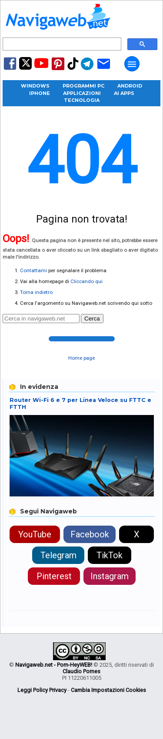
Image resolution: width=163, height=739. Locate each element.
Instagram (109, 576)
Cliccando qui (86, 281)
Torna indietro (36, 292)
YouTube (34, 534)
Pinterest (54, 576)
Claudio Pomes (81, 671)
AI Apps (124, 93)
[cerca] (61, 44)
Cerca (92, 318)
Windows (35, 86)
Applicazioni (82, 93)
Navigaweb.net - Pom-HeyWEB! (53, 664)
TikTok (109, 555)
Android (129, 86)
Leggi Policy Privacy (42, 690)
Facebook (89, 534)
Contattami (33, 270)
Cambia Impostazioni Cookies (108, 690)
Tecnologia (82, 100)
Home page (81, 358)
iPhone (39, 93)
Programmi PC (83, 86)
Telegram (58, 555)
